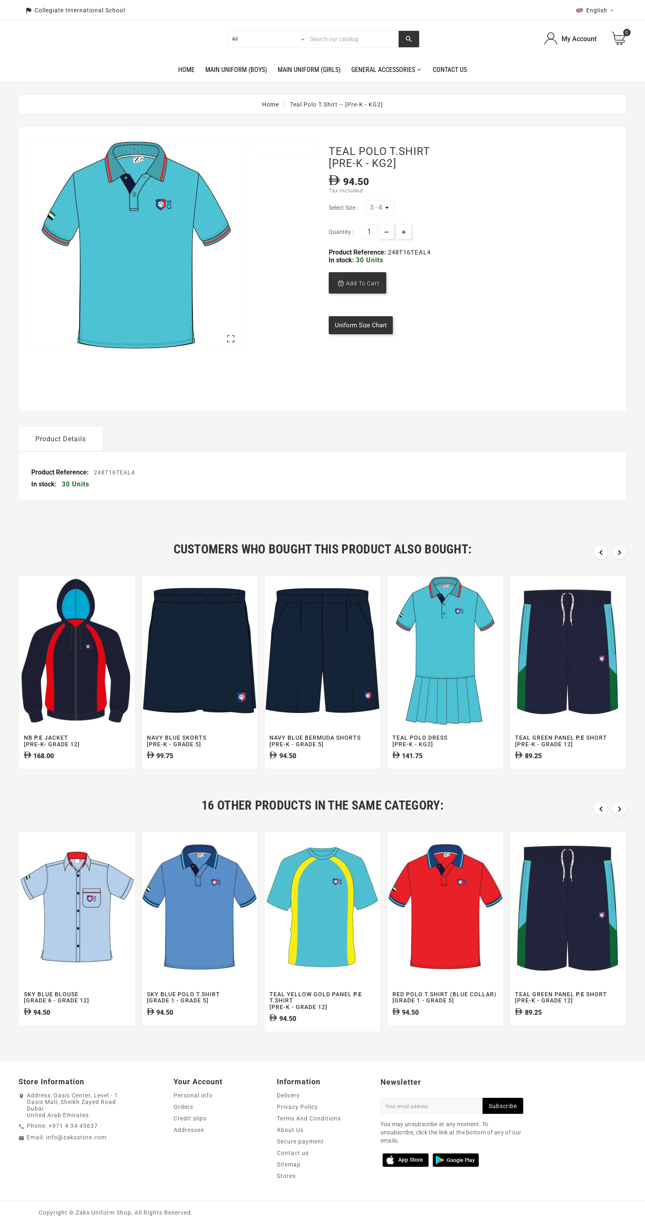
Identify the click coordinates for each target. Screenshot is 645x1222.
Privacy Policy (297, 1123)
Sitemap (289, 1180)
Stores (286, 1192)
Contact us (293, 1169)
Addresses (189, 1146)
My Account (578, 47)
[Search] (352, 47)
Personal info (193, 1111)
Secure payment (300, 1157)
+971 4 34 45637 (73, 1142)
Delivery (288, 1111)
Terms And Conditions (309, 1134)
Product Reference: (358, 268)
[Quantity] (369, 247)
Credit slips (190, 1134)
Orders (183, 1123)
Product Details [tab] (60, 454)
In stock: (342, 276)
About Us (290, 1146)
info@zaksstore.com (76, 1153)
